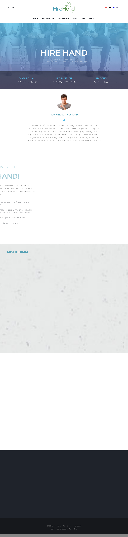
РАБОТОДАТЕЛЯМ (48, 18)
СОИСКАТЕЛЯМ (63, 18)
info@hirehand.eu (64, 82)
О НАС (75, 18)
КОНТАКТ (92, 18)
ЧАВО (83, 18)
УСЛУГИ (35, 18)
